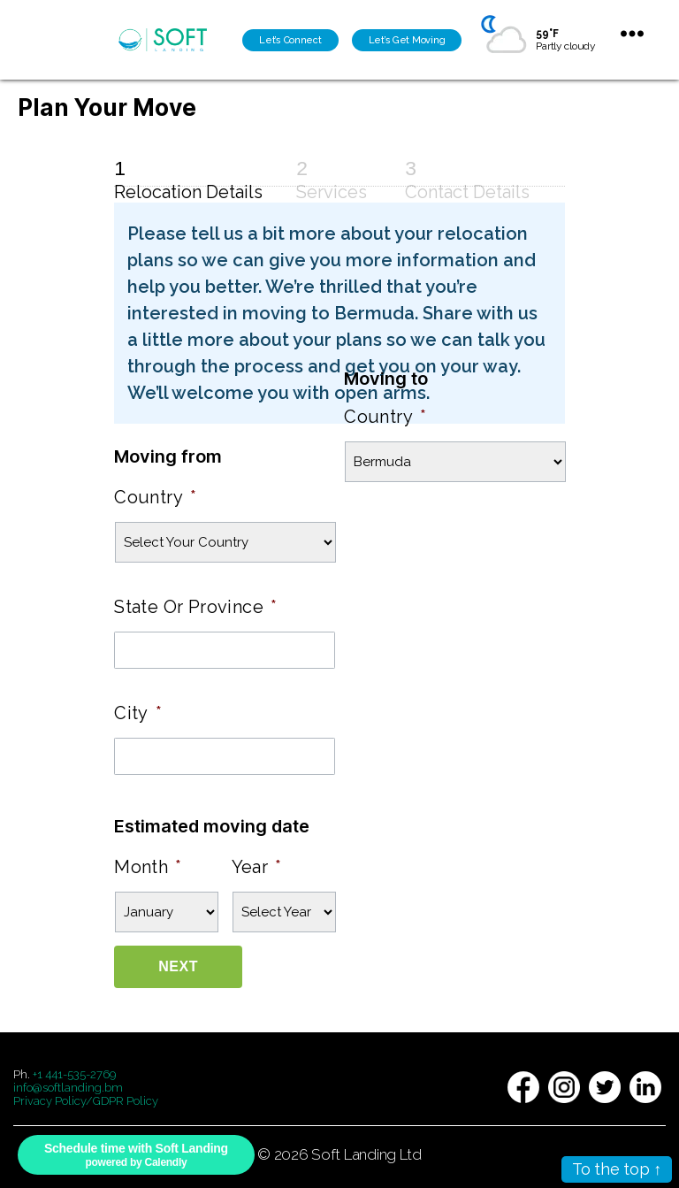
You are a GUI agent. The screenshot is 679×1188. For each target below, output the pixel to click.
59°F (547, 33)
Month (147, 867)
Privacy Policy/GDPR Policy (85, 1101)
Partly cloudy (566, 46)
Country (155, 497)
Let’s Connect (290, 40)
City (138, 713)
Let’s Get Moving (407, 40)
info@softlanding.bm (68, 1087)
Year (257, 867)
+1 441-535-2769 (74, 1074)
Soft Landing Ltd (366, 1154)
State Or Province (195, 606)
